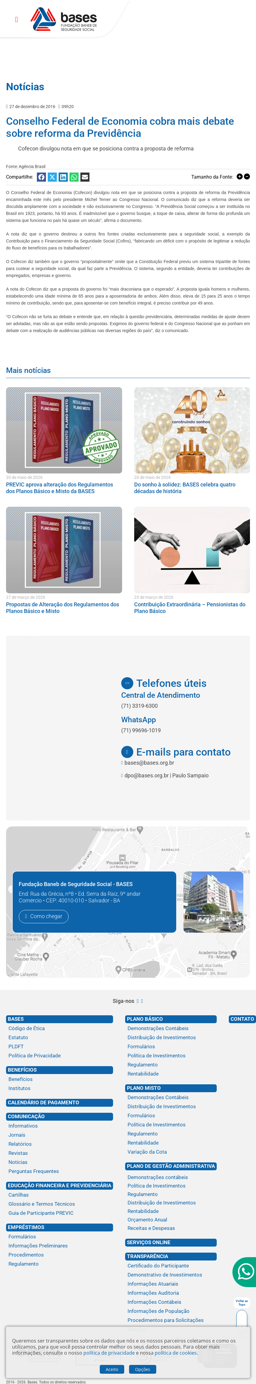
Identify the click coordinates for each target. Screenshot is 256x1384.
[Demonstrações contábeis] (171, 1177)
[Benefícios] (59, 1079)
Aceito (112, 1369)
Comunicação (26, 1116)
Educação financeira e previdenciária (59, 1185)
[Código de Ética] (59, 1028)
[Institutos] (59, 1088)
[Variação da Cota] (171, 1152)
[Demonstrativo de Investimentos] (171, 1275)
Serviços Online (148, 1242)
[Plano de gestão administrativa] (171, 1172)
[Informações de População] (171, 1311)
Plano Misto (144, 1088)
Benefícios (22, 1070)
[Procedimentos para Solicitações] (171, 1320)
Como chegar (46, 916)
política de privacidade (109, 1352)
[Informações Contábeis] (171, 1302)
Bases (16, 1019)
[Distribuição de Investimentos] (171, 1037)
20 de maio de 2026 (24, 477)
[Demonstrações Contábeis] (171, 1028)
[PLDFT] (59, 1047)
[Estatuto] (59, 1037)
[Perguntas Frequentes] (59, 1171)
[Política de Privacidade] (59, 1056)
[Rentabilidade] (171, 1074)
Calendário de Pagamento (43, 1102)
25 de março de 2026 (153, 597)
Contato (242, 1019)
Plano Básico (145, 1019)
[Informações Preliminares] (59, 1246)
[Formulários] (59, 1237)
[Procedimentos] (59, 1255)
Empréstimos (26, 1227)
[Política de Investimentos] (171, 1056)
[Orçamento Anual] (171, 1220)
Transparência (147, 1256)
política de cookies (176, 1352)
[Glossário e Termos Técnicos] (59, 1204)
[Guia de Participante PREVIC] (59, 1213)
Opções (142, 1369)
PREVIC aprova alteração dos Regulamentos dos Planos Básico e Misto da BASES (59, 487)
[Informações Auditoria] (171, 1293)
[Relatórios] (59, 1144)
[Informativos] (59, 1126)
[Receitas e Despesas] (171, 1228)
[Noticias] (59, 1162)
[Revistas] (59, 1153)
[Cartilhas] (59, 1195)
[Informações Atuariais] (171, 1284)
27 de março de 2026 (25, 597)
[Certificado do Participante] (171, 1266)
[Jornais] (59, 1135)
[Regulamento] (59, 1264)
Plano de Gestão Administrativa (171, 1166)
